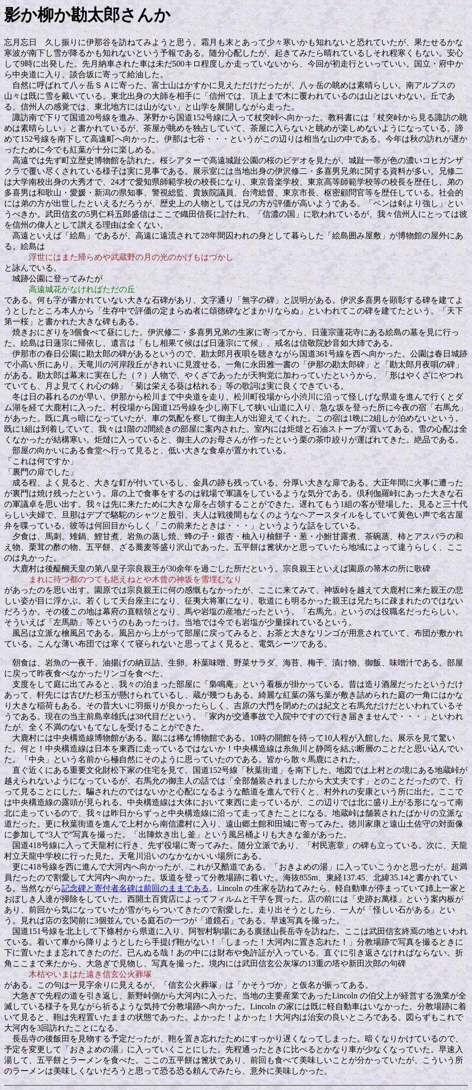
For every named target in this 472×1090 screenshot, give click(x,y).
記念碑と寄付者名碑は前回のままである (135, 888)
